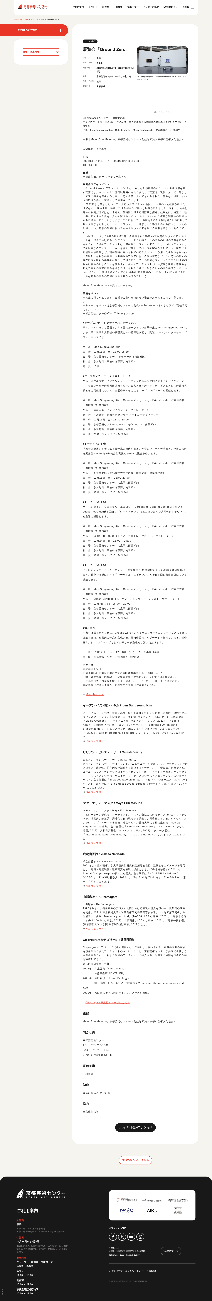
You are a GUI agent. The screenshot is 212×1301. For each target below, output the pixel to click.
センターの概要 (151, 7)
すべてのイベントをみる (135, 1160)
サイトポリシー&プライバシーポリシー (128, 1271)
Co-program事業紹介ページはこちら (108, 1002)
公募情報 (118, 7)
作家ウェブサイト (96, 741)
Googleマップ (95, 694)
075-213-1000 (118, 1255)
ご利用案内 (78, 7)
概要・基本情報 (31, 52)
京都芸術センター (32, 6)
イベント (93, 7)
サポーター (132, 7)
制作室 (105, 7)
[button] (155, 112)
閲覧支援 (152, 1271)
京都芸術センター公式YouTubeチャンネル (108, 313)
